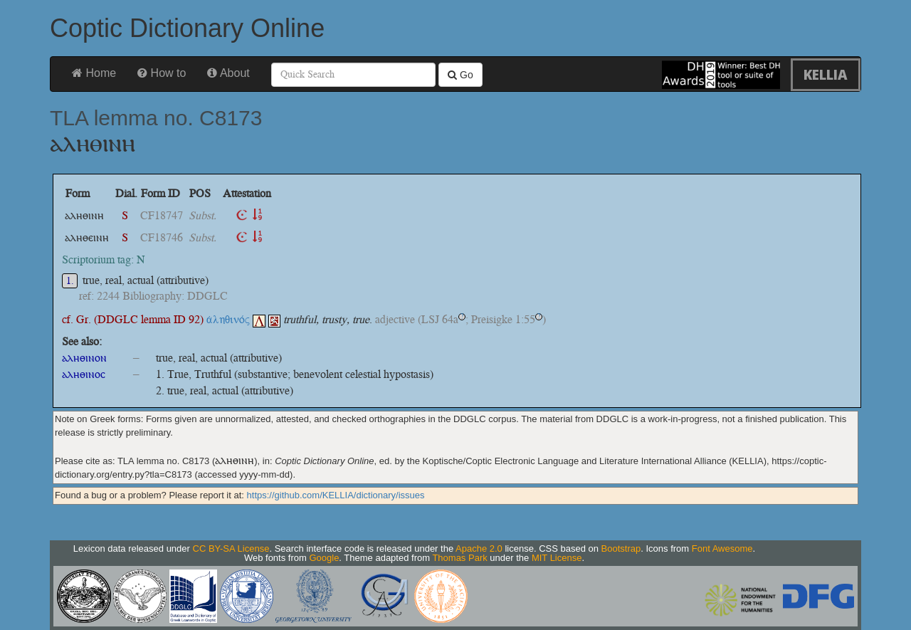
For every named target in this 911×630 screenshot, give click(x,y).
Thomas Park (459, 557)
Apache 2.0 (479, 548)
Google (324, 557)
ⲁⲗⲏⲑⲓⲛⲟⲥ (83, 374)
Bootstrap (621, 548)
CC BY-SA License (231, 548)
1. (70, 281)
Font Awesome (722, 548)
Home (94, 73)
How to (161, 73)
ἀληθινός (235, 319)
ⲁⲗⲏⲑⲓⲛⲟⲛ (84, 357)
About (228, 73)
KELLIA (826, 74)
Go (460, 74)
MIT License (557, 557)
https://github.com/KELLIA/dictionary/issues (336, 495)
